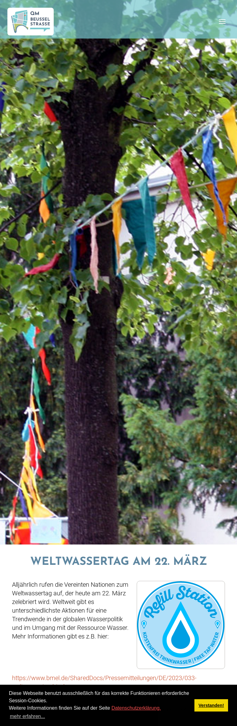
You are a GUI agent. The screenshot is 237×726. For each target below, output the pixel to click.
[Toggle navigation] (222, 21)
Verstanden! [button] (211, 705)
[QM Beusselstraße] (30, 21)
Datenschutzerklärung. (136, 708)
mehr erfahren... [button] (27, 716)
